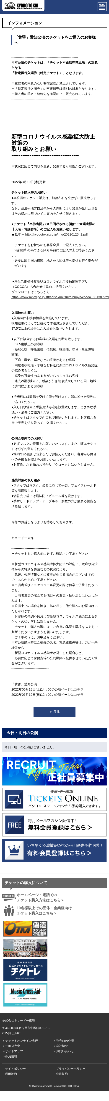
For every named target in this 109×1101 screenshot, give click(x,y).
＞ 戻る (54, 711)
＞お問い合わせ (63, 1051)
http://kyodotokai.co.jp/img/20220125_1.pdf (56, 234)
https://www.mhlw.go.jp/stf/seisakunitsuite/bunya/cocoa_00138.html (60, 297)
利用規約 (11, 1074)
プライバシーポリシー (71, 1068)
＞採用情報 (9, 1056)
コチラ (78, 689)
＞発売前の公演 (63, 1040)
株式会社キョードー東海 (18, 1020)
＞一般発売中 (11, 1046)
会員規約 (62, 1074)
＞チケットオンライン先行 (20, 1040)
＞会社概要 (60, 1046)
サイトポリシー (15, 1068)
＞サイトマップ (12, 1051)
